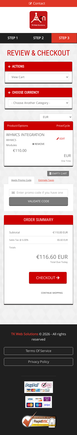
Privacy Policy (38, 361)
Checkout (48, 277)
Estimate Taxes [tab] (46, 180)
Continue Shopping (52, 292)
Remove (38, 144)
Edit (60, 138)
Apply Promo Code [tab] (21, 180)
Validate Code (38, 201)
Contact (39, 3)
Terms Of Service (38, 351)
